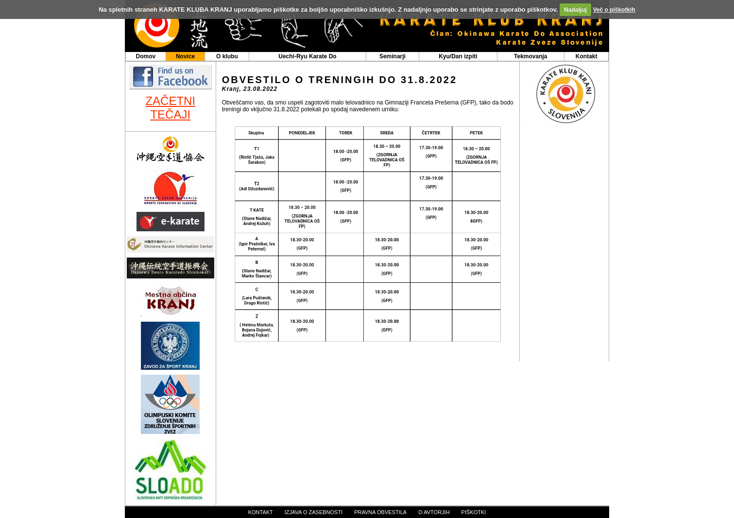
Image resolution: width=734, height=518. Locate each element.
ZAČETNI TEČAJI (170, 107)
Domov (145, 56)
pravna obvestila (380, 512)
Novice (185, 56)
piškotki (473, 512)
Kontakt (586, 56)
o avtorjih (433, 512)
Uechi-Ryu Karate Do (307, 56)
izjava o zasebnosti (313, 512)
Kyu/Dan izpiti (458, 56)
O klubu (227, 56)
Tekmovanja (530, 56)
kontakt (260, 512)
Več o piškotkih (614, 9)
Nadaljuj (575, 9)
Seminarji (392, 56)
